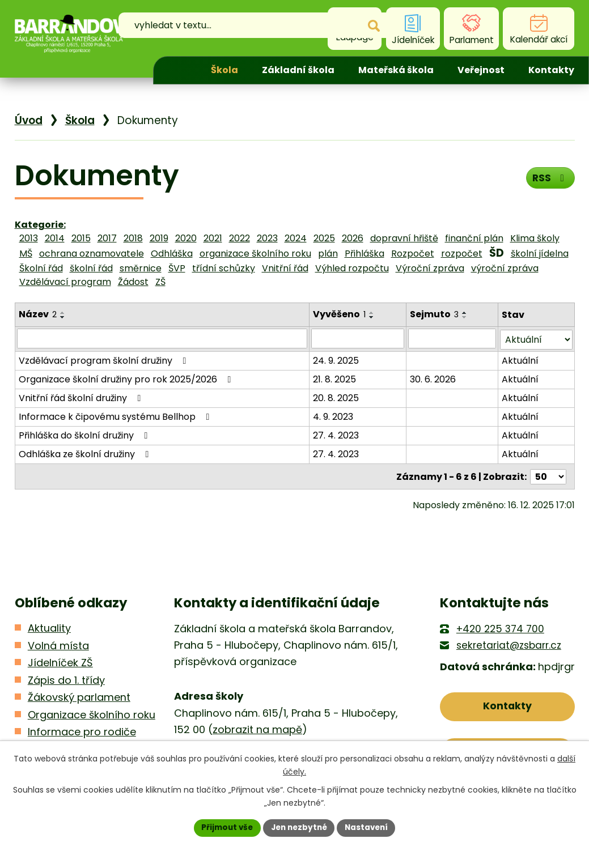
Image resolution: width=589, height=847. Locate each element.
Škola (224, 69)
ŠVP (176, 268)
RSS (549, 179)
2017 (107, 238)
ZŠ (160, 281)
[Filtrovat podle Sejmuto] (452, 338)
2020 (186, 238)
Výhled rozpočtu (352, 268)
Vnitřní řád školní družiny (82, 396)
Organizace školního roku (91, 713)
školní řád (91, 268)
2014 (55, 238)
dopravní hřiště (404, 238)
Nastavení (369, 827)
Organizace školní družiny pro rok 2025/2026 (127, 378)
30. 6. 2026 (433, 378)
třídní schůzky (223, 268)
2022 (239, 238)
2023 (267, 238)
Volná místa (58, 644)
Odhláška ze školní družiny (86, 452)
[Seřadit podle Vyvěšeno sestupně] (372, 317)
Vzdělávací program (65, 281)
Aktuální (520, 359)
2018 (133, 238)
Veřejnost (481, 69)
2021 (213, 238)
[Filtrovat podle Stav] (536, 338)
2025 (324, 238)
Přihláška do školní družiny (85, 434)
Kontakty (551, 69)
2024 (296, 238)
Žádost (133, 281)
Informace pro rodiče (82, 730)
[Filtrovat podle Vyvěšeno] (357, 338)
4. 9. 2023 (333, 415)
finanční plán (474, 238)
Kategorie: (40, 224)
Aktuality (49, 627)
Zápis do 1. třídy (66, 678)
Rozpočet (412, 253)
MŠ (25, 253)
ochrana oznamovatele (91, 253)
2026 (352, 238)
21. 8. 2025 (334, 378)
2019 (159, 238)
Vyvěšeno (339, 314)
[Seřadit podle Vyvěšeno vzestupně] (372, 312)
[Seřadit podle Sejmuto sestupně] (465, 317)
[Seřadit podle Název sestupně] (63, 317)
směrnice (141, 268)
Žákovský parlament (79, 696)
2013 (28, 238)
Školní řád (41, 268)
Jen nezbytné (299, 827)
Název (38, 314)
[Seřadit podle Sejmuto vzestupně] (465, 312)
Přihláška (364, 253)
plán (328, 253)
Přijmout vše (224, 827)
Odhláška (172, 253)
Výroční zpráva (430, 268)
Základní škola (298, 69)
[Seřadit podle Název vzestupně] (63, 312)
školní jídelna (540, 253)
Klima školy (535, 238)
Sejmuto (434, 314)
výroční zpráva (505, 268)
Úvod (179, 70)
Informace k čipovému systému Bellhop (116, 415)
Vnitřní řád (285, 268)
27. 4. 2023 (336, 434)
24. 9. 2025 (336, 359)
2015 (81, 238)
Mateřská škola (396, 69)
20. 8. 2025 (336, 396)
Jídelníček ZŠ (60, 661)
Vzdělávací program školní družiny (104, 359)
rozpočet (461, 253)
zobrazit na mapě (257, 728)
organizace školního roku (255, 253)
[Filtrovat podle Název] (162, 338)
